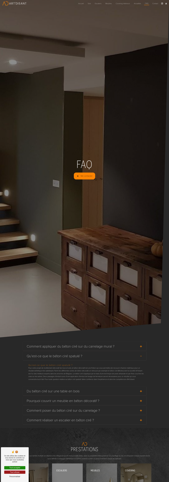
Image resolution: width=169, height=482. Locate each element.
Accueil (81, 3)
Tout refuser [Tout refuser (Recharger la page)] (15, 472)
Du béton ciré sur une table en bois (84, 390)
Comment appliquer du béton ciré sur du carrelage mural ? (84, 346)
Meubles (108, 3)
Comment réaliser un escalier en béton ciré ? (84, 419)
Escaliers (98, 3)
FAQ (146, 3)
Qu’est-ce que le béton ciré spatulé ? (84, 355)
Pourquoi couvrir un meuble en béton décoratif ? (84, 400)
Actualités (137, 3)
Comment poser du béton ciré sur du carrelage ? (84, 410)
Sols (89, 3)
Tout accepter (14, 468)
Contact (155, 3)
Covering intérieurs (123, 3)
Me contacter (85, 175)
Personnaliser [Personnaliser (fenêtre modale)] (14, 476)
